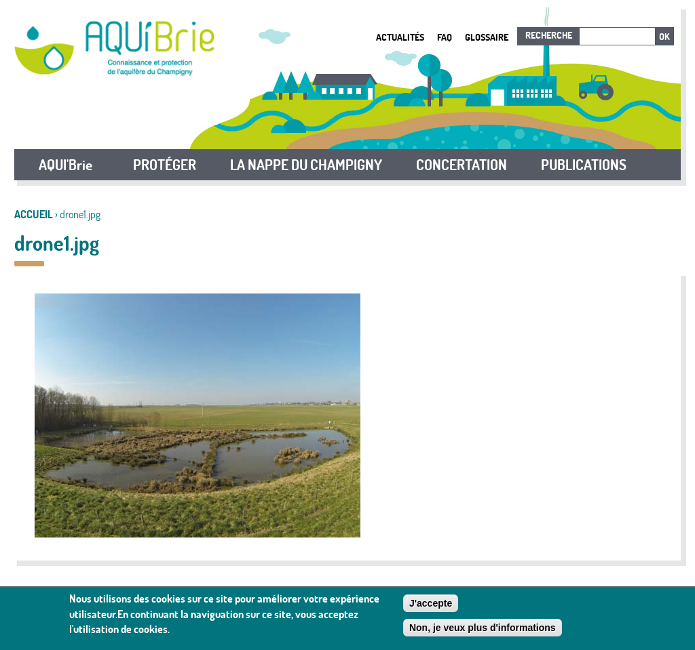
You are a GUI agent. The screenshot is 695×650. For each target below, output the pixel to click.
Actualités (400, 37)
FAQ (444, 37)
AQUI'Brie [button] (65, 165)
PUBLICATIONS (583, 165)
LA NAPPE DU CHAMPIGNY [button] (306, 165)
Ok (664, 37)
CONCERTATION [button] (461, 165)
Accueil (33, 214)
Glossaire (486, 37)
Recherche (548, 35)
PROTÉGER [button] (164, 165)
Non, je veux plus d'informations (482, 631)
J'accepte (430, 606)
